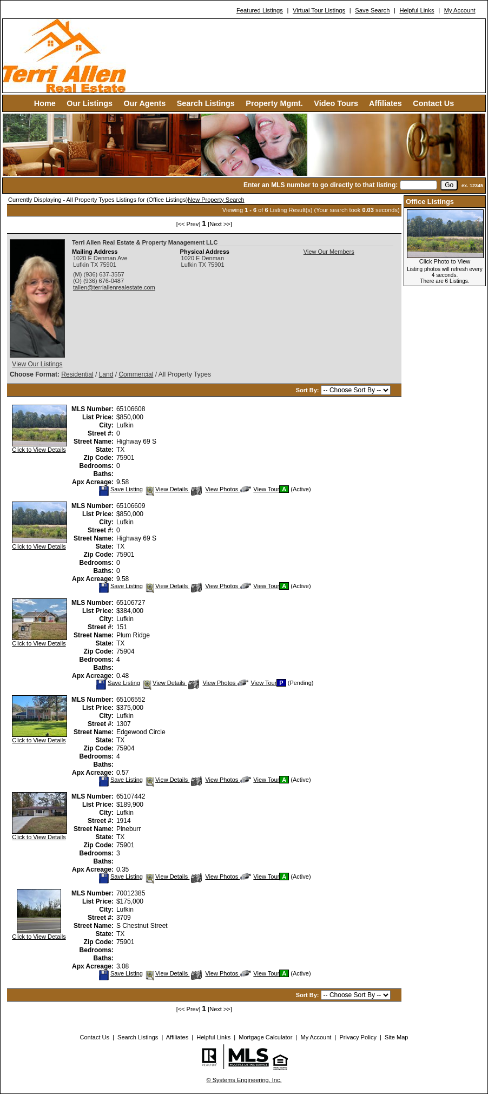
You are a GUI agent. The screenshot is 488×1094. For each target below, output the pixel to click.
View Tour (259, 489)
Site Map (396, 1037)
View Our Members (329, 251)
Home (45, 103)
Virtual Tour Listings (319, 10)
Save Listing (120, 489)
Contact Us (433, 103)
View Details (166, 489)
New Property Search (216, 199)
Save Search (372, 10)
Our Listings (90, 103)
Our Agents (144, 103)
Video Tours (336, 103)
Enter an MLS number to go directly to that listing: (320, 185)
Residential (77, 374)
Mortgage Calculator (265, 1037)
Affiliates (385, 103)
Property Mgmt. (274, 103)
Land (106, 374)
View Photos (215, 489)
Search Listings (206, 103)
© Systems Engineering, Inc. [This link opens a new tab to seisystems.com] (244, 1080)
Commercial (135, 374)
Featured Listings (259, 10)
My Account (460, 10)
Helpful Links (416, 10)
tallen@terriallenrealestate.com (114, 287)
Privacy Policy (357, 1037)
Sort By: (308, 390)
